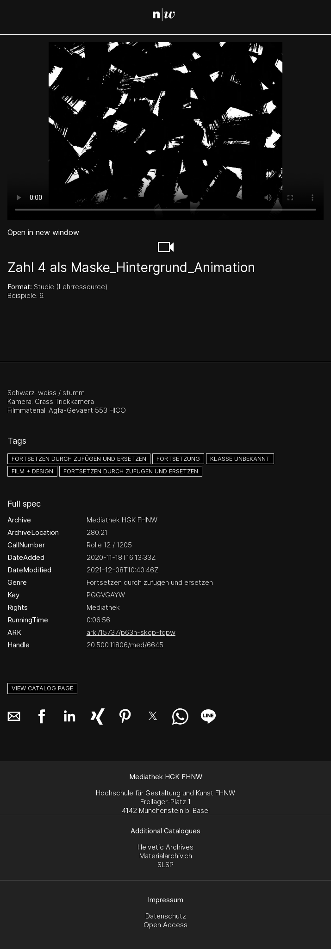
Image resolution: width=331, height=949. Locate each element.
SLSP (165, 864)
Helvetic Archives (165, 847)
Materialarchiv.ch (165, 855)
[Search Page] (167, 16)
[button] (166, 247)
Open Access (165, 924)
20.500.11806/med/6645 (125, 644)
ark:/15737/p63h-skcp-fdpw (131, 632)
